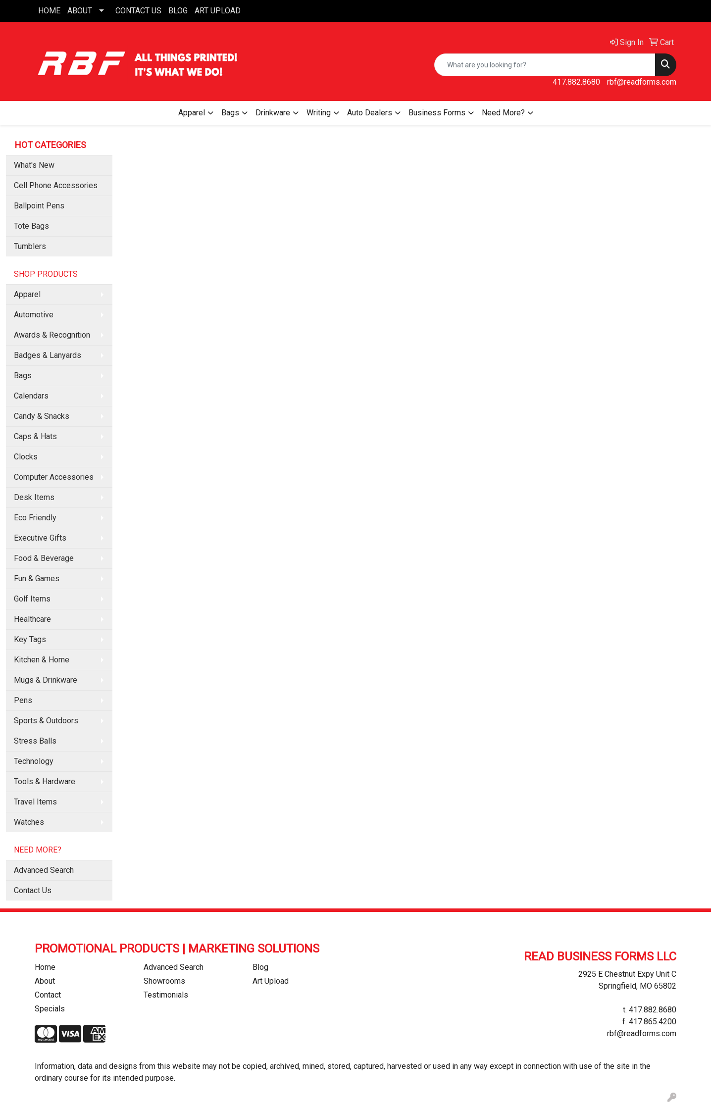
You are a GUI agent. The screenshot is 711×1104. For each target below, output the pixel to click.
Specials (50, 1008)
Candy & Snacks (41, 416)
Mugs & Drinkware (45, 680)
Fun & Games (36, 578)
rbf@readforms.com (641, 82)
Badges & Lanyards (47, 355)
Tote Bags (31, 226)
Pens (23, 700)
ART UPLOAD (218, 10)
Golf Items (32, 598)
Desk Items (34, 497)
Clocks (26, 456)
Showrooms (164, 981)
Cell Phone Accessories (56, 185)
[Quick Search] (545, 64)
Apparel (191, 112)
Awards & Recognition (52, 335)
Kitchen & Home (41, 659)
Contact (48, 995)
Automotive (33, 314)
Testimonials (166, 995)
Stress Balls (35, 741)
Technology (33, 761)
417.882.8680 (576, 82)
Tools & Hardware (44, 781)
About (45, 981)
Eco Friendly (35, 517)
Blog (260, 967)
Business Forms (436, 112)
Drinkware (272, 112)
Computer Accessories (54, 477)
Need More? (503, 112)
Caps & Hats (35, 436)
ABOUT (79, 10)
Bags (230, 112)
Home (45, 967)
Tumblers (30, 246)
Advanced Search (44, 870)
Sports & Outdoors (46, 720)
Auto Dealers (369, 112)
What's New (34, 165)
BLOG (178, 10)
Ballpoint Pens (39, 205)
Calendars (31, 396)
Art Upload (271, 981)
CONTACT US (138, 10)
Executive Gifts (40, 538)
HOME (49, 10)
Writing (318, 112)
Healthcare (32, 619)
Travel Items (35, 801)
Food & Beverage (44, 558)
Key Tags (30, 639)
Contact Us (32, 890)
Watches (29, 822)
